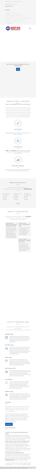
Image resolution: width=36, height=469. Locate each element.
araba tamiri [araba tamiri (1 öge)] (8, 13)
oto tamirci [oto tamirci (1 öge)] (14, 20)
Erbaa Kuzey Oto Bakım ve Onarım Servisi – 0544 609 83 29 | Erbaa (11, 224)
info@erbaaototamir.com (17, 1)
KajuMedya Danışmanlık (26, 464)
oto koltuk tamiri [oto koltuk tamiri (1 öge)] (25, 18)
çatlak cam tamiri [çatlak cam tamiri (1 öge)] (9, 23)
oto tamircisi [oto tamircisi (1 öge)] (20, 20)
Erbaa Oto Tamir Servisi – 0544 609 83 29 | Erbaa (24, 224)
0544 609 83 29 (8, 1)
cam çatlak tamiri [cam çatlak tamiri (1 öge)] (16, 13)
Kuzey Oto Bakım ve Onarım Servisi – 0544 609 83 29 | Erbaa (24, 240)
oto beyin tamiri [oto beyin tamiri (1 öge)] (9, 18)
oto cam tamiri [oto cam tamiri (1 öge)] (17, 18)
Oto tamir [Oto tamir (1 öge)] (8, 20)
